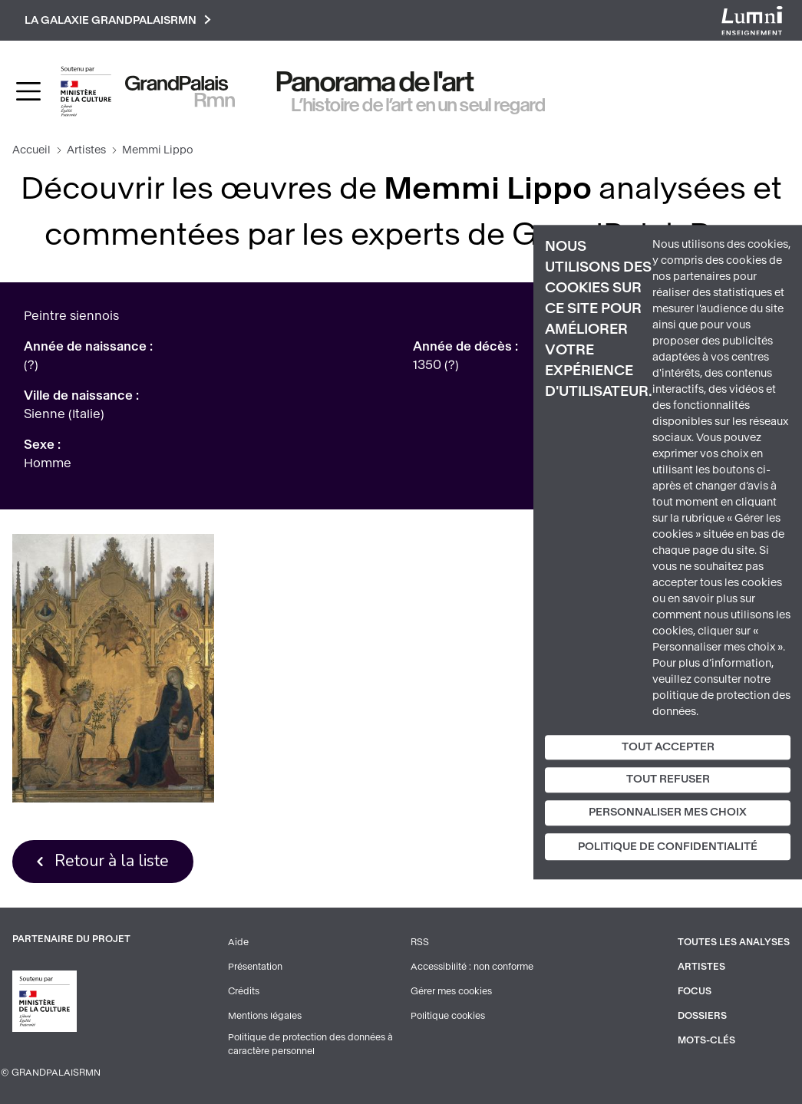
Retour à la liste (111, 861)
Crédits (243, 991)
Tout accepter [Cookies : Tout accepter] (668, 747)
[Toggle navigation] (28, 91)
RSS (420, 942)
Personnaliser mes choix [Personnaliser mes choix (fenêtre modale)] (668, 812)
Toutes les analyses (734, 942)
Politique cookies (448, 1015)
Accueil (31, 150)
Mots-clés (706, 1040)
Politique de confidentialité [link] (667, 846)
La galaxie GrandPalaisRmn (118, 20)
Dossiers (702, 1015)
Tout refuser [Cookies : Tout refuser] (668, 780)
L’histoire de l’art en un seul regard (419, 105)
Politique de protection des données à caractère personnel (310, 1044)
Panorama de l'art (375, 82)
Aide (238, 942)
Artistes (86, 150)
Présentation (255, 966)
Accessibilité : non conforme (472, 966)
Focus (694, 991)
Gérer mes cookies (451, 991)
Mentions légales (265, 1015)
